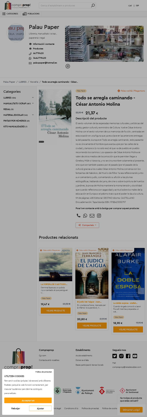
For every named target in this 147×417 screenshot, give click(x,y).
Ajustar (40, 408)
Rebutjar (15, 408)
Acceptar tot (28, 400)
